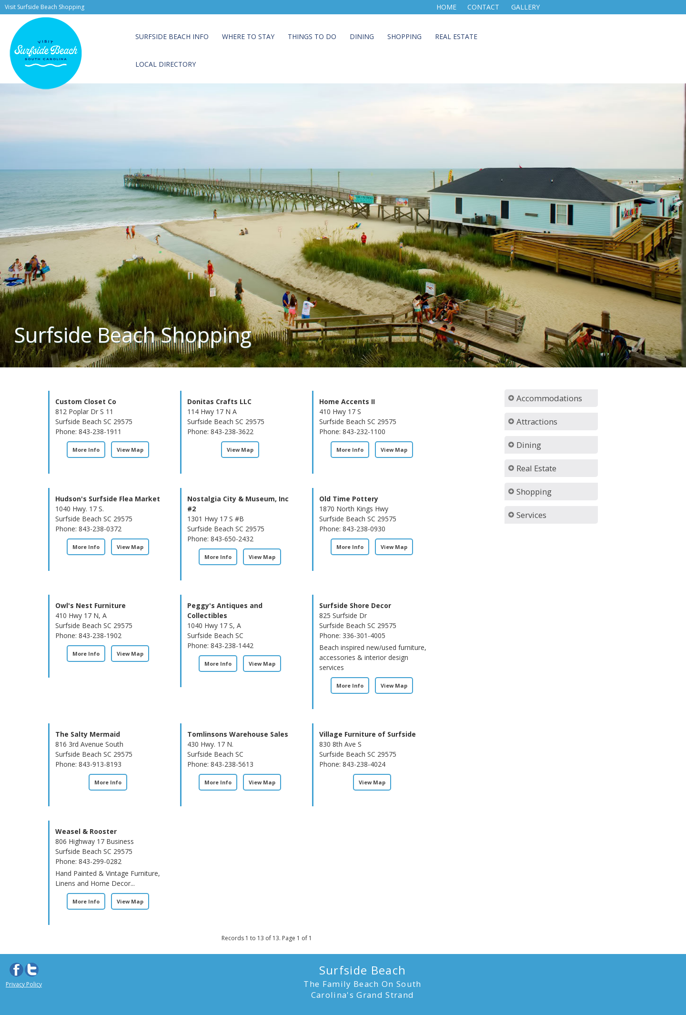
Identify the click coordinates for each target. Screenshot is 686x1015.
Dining (362, 36)
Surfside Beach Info (172, 36)
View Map (130, 449)
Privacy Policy (24, 984)
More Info (86, 449)
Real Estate (456, 36)
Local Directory (165, 64)
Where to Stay (248, 36)
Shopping (404, 36)
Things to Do (312, 36)
